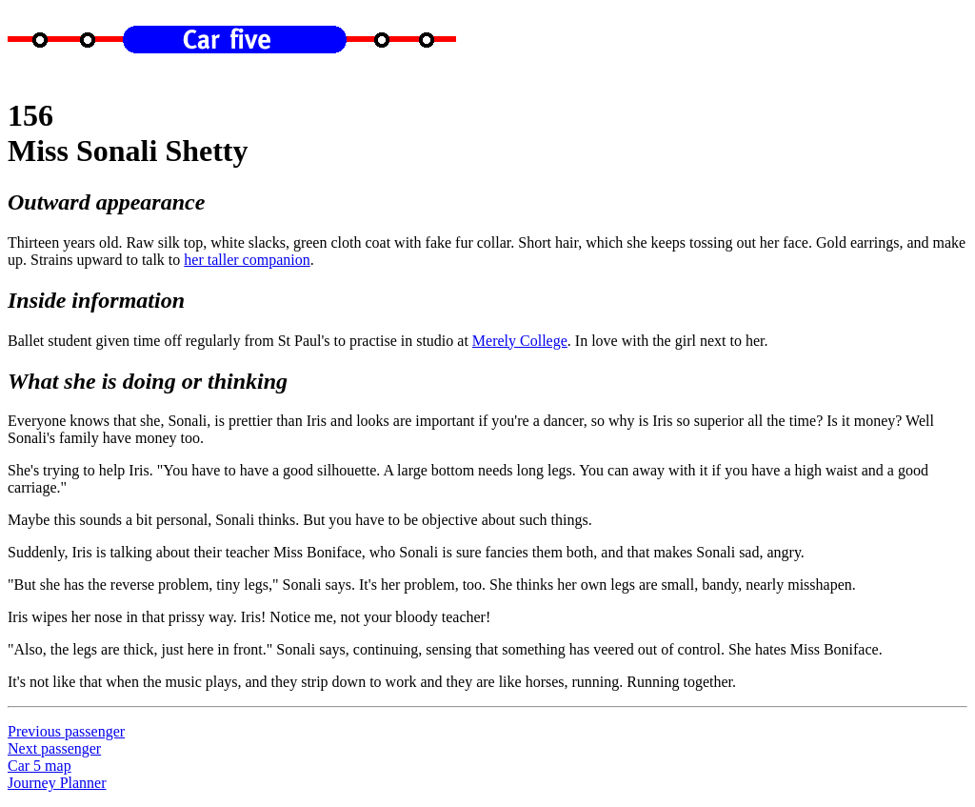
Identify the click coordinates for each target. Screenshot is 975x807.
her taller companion (246, 260)
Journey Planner (57, 783)
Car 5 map (39, 765)
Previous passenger (66, 731)
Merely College (519, 341)
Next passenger (54, 748)
